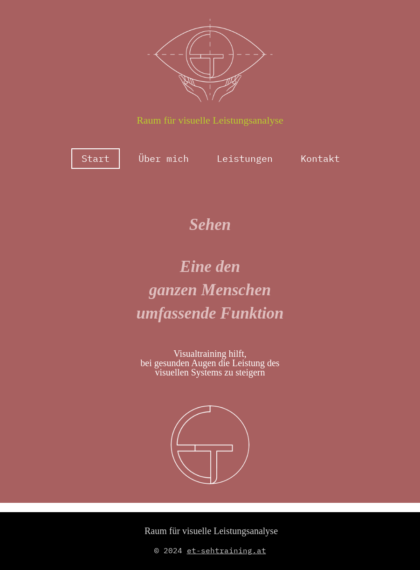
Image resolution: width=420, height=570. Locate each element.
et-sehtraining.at (226, 550)
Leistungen (245, 158)
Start (96, 158)
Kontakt (320, 158)
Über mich (163, 158)
